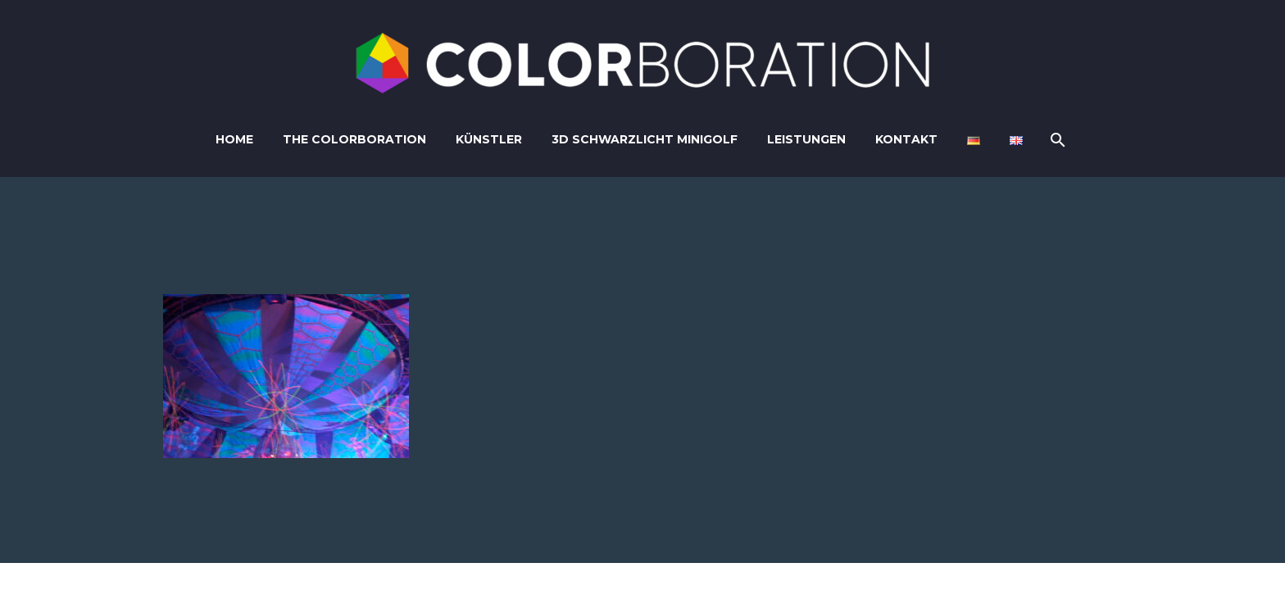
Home (234, 139)
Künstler (489, 139)
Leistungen (806, 139)
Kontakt (906, 139)
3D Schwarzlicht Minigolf (645, 139)
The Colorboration (354, 139)
